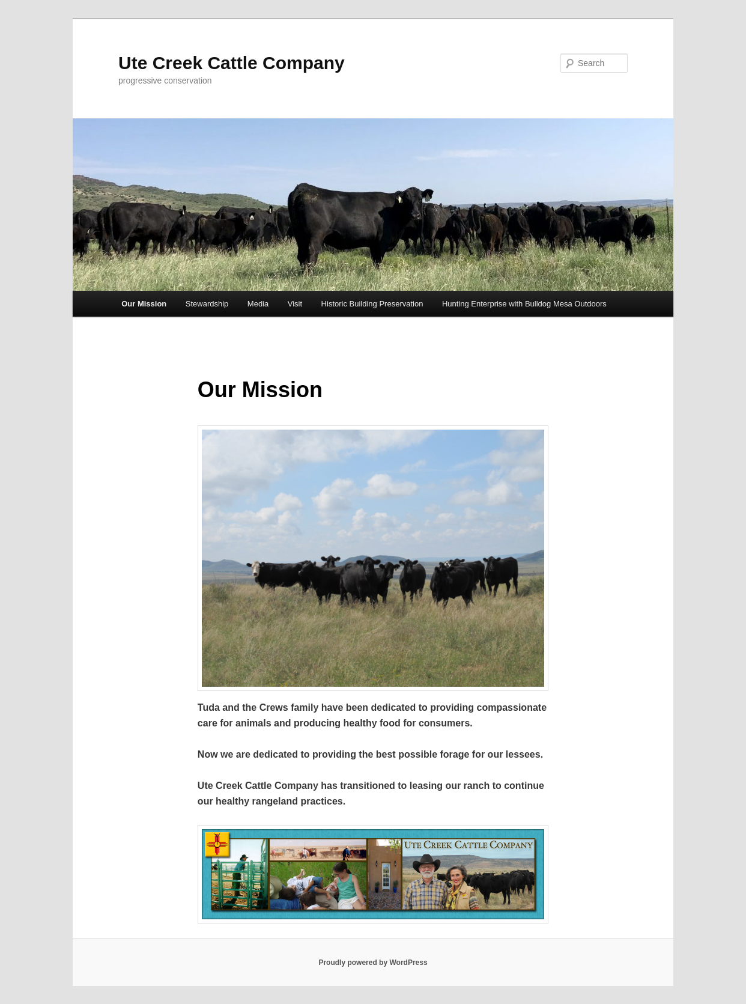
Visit (295, 303)
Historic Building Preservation (372, 303)
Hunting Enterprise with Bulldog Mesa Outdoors (524, 303)
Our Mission (143, 303)
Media (257, 303)
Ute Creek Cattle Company (231, 63)
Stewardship (207, 303)
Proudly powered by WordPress (372, 962)
